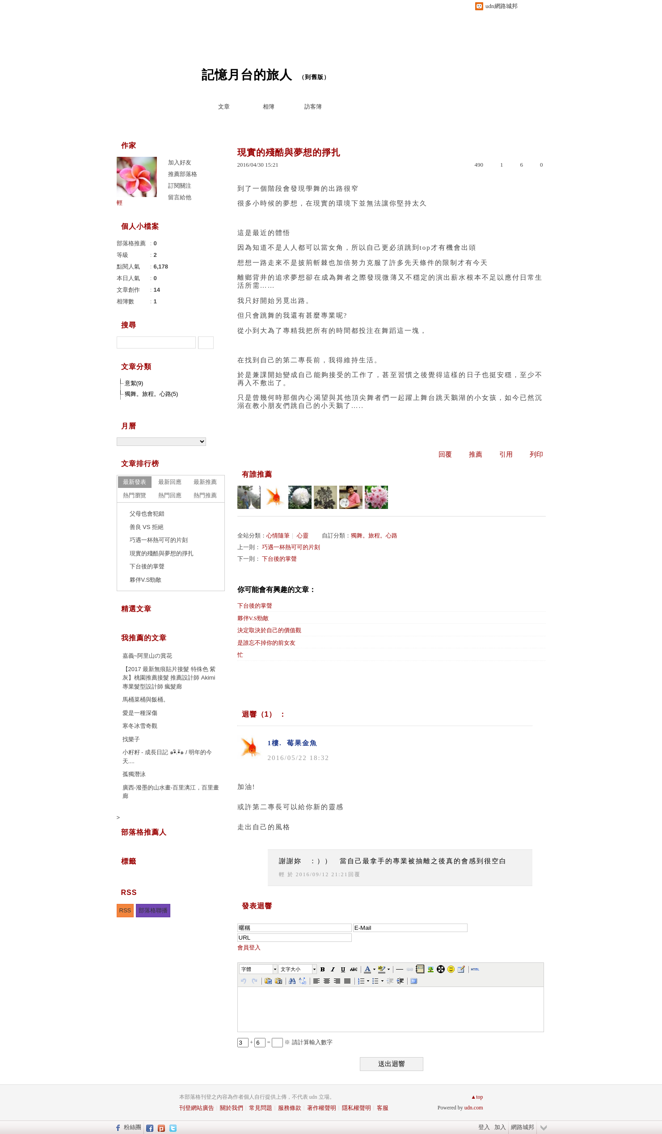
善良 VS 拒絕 (147, 527)
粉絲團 (132, 1127)
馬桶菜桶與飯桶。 (145, 699)
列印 (536, 454)
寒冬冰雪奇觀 (139, 725)
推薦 (475, 454)
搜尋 (206, 342)
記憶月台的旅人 (247, 75)
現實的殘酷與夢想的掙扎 (162, 553)
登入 (484, 1127)
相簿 (268, 106)
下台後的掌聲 (279, 558)
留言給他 (179, 197)
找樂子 (131, 739)
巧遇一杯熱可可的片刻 (291, 547)
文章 (224, 106)
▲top (477, 1097)
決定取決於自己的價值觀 (269, 630)
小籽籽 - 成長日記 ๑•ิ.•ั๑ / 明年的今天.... (167, 756)
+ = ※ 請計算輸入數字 (285, 1042)
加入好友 (179, 162)
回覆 (445, 454)
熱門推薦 (205, 495)
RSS (125, 910)
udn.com (473, 1108)
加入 (500, 1127)
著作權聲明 (321, 1108)
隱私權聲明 (356, 1108)
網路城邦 (522, 1127)
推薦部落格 (182, 174)
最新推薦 (205, 482)
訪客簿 (313, 106)
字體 (246, 969)
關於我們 (231, 1108)
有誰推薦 (257, 474)
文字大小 (290, 969)
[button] (258, 969)
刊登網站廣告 (196, 1108)
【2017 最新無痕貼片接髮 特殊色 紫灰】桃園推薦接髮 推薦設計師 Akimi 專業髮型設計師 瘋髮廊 (169, 678)
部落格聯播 (153, 910)
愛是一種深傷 (139, 713)
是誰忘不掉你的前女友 (266, 642)
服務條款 (289, 1108)
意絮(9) (134, 383)
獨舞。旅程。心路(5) (151, 394)
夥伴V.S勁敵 (253, 618)
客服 (382, 1108)
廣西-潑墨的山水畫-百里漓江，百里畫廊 (170, 792)
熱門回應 (169, 495)
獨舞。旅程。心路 (374, 535)
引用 (506, 454)
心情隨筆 (278, 535)
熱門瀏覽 (134, 495)
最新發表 (134, 482)
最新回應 (169, 482)
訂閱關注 (179, 185)
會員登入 (249, 947)
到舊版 (314, 77)
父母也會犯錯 (147, 513)
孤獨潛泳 (134, 774)
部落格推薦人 (144, 832)
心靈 (302, 535)
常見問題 (260, 1108)
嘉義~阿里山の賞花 (147, 655)
